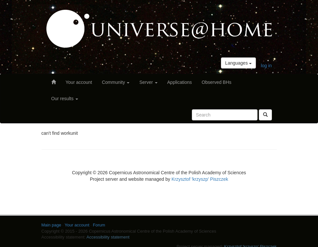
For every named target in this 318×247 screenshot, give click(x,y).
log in (266, 65)
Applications (179, 82)
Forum (99, 225)
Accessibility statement (108, 237)
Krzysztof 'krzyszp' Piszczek (200, 179)
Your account (79, 82)
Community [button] (116, 82)
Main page (51, 225)
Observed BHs (216, 82)
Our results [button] (64, 98)
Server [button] (148, 82)
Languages (238, 63)
